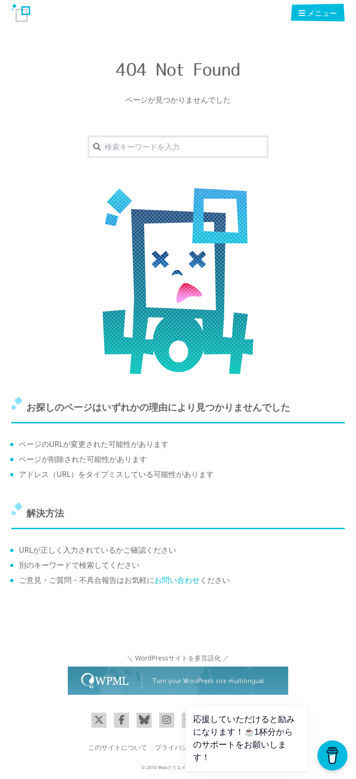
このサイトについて (117, 747)
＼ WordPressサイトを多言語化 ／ (178, 657)
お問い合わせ (177, 580)
